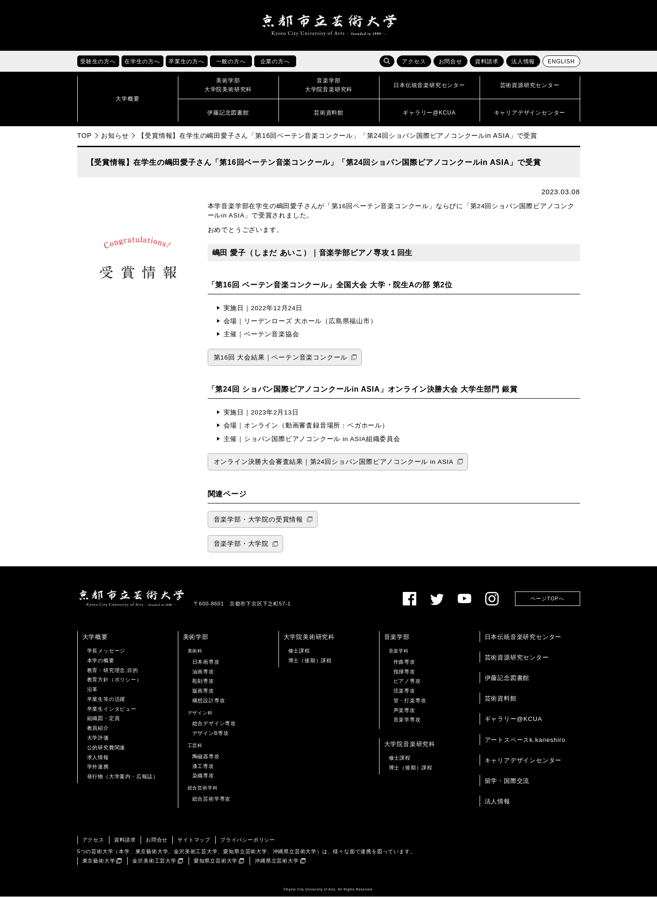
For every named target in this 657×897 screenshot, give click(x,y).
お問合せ (450, 62)
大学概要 (95, 636)
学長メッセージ (106, 651)
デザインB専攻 (210, 733)
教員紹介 (98, 728)
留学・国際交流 (507, 781)
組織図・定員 (103, 718)
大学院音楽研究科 (409, 744)
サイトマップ (193, 840)
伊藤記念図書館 (507, 678)
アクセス (414, 62)
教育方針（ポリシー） (114, 680)
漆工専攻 (203, 766)
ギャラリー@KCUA (513, 719)
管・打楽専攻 (410, 701)
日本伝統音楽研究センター (523, 636)
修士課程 (299, 651)
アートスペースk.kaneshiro (525, 739)
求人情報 (98, 757)
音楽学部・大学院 (241, 544)
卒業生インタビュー (111, 709)
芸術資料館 (501, 698)
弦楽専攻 (404, 691)
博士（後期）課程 (310, 660)
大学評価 (98, 738)
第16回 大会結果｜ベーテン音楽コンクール (281, 357)
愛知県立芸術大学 (215, 861)
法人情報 (523, 62)
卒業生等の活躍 (106, 699)
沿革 (92, 690)
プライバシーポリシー (247, 840)
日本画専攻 (206, 662)
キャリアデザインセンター (523, 760)
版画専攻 (203, 691)
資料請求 (487, 62)
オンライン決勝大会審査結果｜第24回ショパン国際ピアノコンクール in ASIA (334, 462)
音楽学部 (397, 636)
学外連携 (98, 767)
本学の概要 (101, 660)
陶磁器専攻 (206, 757)
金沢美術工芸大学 (154, 861)
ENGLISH (561, 62)
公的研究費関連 (106, 748)
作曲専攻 (404, 662)
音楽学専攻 (407, 720)
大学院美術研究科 (309, 636)
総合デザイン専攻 (214, 724)
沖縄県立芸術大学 (276, 861)
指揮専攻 (404, 671)
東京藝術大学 (98, 861)
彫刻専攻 (203, 681)
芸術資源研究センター (517, 657)
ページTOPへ (547, 599)
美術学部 (196, 636)
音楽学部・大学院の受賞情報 (258, 519)
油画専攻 (203, 671)
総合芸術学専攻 (211, 799)
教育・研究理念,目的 (112, 670)
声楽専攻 (404, 710)
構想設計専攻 (208, 701)
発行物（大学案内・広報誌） (122, 777)
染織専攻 (203, 776)
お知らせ (115, 136)
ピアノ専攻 (407, 681)
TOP (84, 136)
